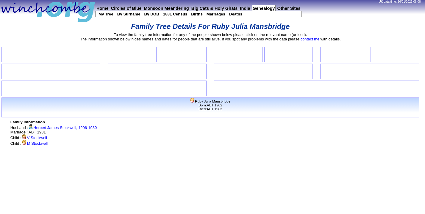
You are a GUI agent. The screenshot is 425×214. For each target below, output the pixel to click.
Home (102, 8)
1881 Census (175, 14)
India (245, 8)
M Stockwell (35, 143)
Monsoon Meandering (166, 8)
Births (197, 14)
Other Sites (289, 8)
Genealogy (264, 8)
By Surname (128, 14)
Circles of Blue (126, 8)
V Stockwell (34, 138)
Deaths (235, 14)
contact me (310, 39)
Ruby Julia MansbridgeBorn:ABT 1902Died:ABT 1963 (210, 105)
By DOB (151, 14)
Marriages (216, 14)
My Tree (106, 14)
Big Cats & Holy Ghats (214, 8)
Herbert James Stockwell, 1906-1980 (63, 127)
